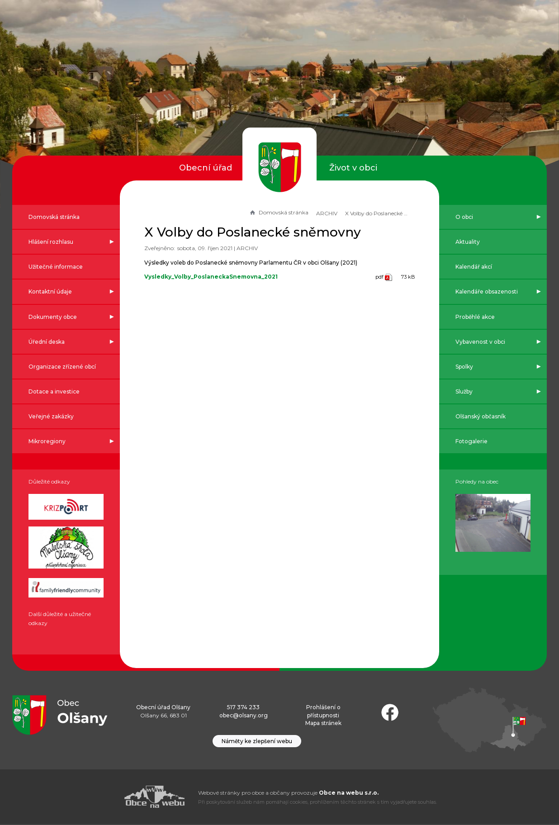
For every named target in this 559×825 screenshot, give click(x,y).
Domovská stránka (278, 212)
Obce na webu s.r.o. (349, 793)
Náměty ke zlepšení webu (257, 742)
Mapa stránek (323, 724)
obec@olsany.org (243, 715)
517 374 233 (243, 708)
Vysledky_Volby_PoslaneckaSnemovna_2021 (212, 276)
